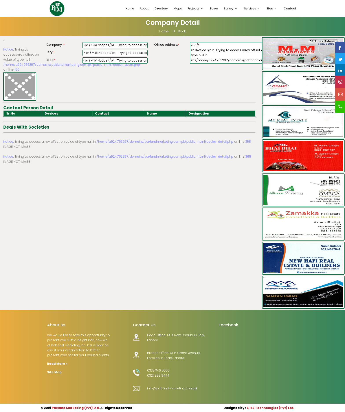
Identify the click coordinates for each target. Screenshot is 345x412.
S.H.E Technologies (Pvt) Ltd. (270, 408)
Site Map (54, 372)
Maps (178, 8)
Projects (193, 8)
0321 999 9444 (158, 375)
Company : (55, 44)
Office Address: (166, 44)
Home (129, 8)
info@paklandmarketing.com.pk (172, 388)
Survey (228, 8)
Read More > (57, 363)
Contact (290, 8)
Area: (50, 60)
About (144, 8)
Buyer (214, 8)
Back (182, 31)
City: (50, 52)
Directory (161, 8)
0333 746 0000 (158, 370)
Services (250, 8)
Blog (269, 8)
